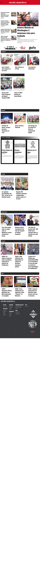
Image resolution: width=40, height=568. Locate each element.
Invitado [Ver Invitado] (10, 309)
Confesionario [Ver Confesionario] (11, 306)
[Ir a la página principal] (17, 2)
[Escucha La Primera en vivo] (33, 314)
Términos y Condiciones (18, 306)
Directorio (16, 308)
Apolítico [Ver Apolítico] (10, 308)
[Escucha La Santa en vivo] (32, 324)
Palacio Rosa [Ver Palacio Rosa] (11, 307)
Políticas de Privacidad (18, 307)
